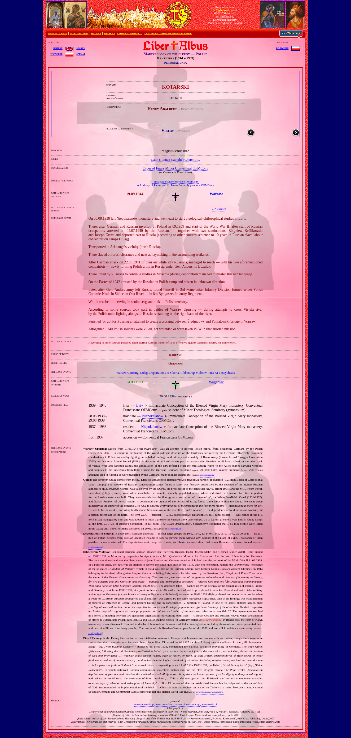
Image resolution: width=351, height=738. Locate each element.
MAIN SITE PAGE (57, 33)
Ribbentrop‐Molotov (194, 373)
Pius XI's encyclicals (221, 373)
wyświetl (56, 53)
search (80, 48)
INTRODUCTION (79, 33)
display (57, 48)
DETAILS (96, 33)
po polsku (282, 48)
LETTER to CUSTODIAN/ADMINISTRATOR (168, 33)
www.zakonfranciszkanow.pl (170, 704)
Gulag (144, 373)
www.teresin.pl (209, 704)
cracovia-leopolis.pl (144, 704)
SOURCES (109, 33)
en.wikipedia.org (207, 475)
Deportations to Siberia (164, 373)
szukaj (80, 53)
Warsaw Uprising (127, 373)
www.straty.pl (193, 704)
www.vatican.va (202, 692)
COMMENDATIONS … (129, 33)
